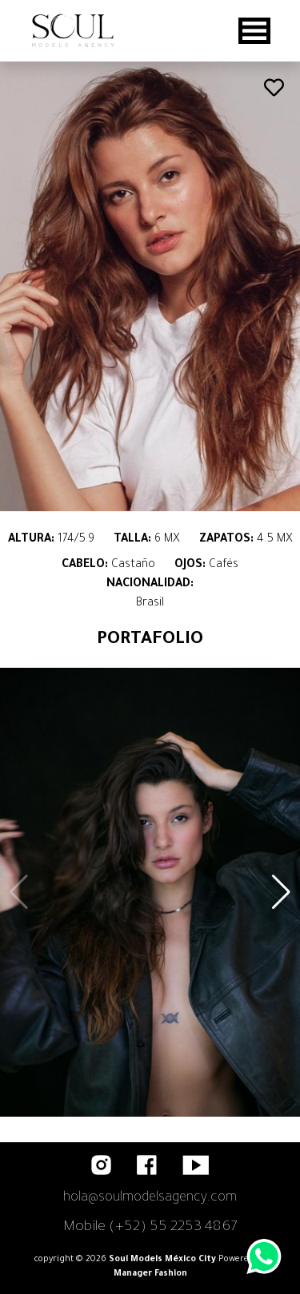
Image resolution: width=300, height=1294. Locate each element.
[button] (281, 892)
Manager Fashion (150, 1274)
